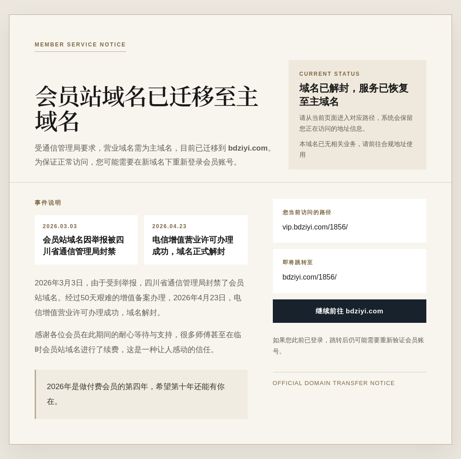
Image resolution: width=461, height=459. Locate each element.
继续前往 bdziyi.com (350, 311)
